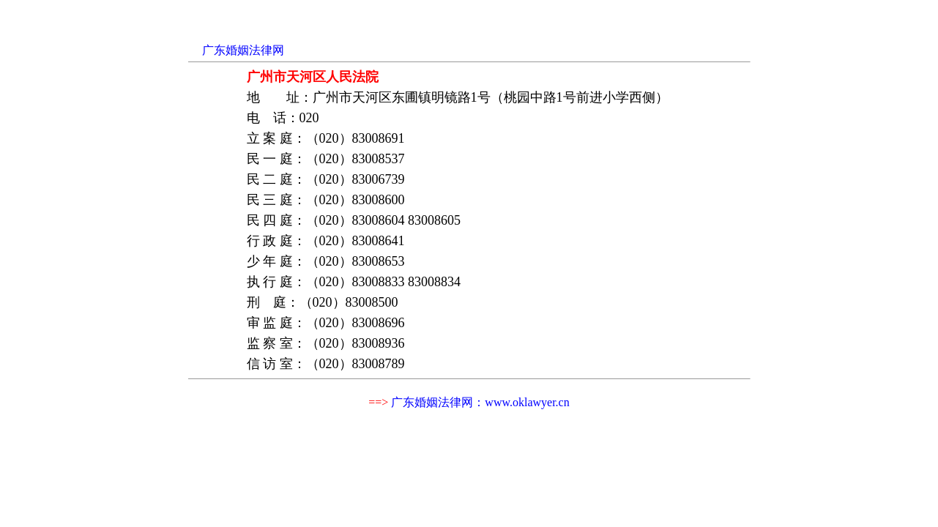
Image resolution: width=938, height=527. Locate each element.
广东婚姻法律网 (243, 50)
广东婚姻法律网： (480, 402)
